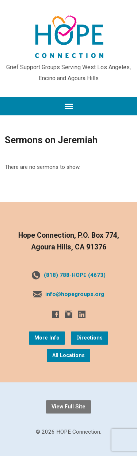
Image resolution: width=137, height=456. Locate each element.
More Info (47, 338)
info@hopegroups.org (74, 294)
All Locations (68, 355)
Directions (89, 338)
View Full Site (68, 407)
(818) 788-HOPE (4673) (75, 275)
